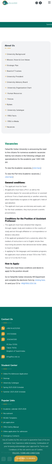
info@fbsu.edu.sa (10, 356)
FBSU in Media (12, 121)
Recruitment (7, 413)
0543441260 (9, 339)
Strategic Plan (11, 65)
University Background (15, 54)
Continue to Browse (26, 458)
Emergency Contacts (10, 436)
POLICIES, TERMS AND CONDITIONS (26, 453)
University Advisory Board (16, 82)
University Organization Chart (18, 88)
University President (14, 77)
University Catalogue (14, 110)
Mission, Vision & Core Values (17, 60)
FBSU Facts (10, 116)
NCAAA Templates (9, 418)
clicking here (40, 280)
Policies (9, 99)
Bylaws (8, 104)
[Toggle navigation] (49, 3)
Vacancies (10, 127)
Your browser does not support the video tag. (26, 13)
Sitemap (5, 378)
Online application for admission (14, 431)
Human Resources (13, 93)
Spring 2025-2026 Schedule (12, 387)
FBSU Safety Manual (10, 427)
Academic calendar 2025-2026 (13, 409)
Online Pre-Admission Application (14, 374)
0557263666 (8, 334)
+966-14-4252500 (10, 328)
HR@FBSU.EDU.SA (28, 283)
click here (37, 168)
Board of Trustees (13, 71)
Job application (7, 422)
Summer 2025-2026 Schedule (13, 392)
